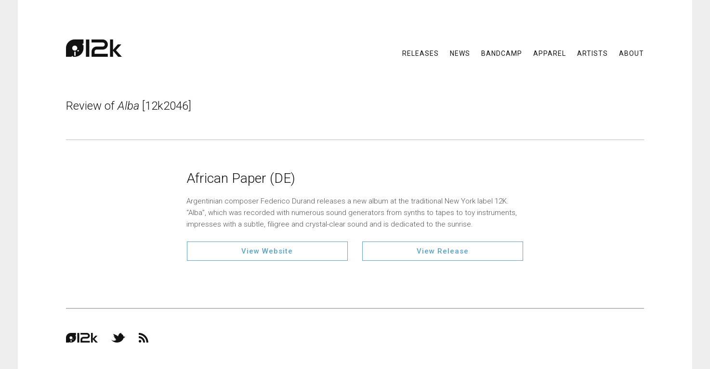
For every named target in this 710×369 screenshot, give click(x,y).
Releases (420, 53)
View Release (443, 251)
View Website (267, 251)
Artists (592, 53)
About (631, 53)
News (460, 53)
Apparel (549, 53)
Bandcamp (501, 53)
